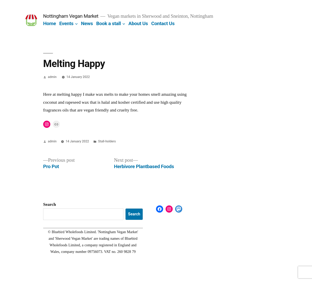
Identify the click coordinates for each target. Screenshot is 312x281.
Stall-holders (107, 141)
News (87, 23)
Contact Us (163, 23)
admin (52, 77)
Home (49, 23)
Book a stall (108, 23)
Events (66, 23)
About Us (138, 23)
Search (49, 204)
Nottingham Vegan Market (70, 16)
